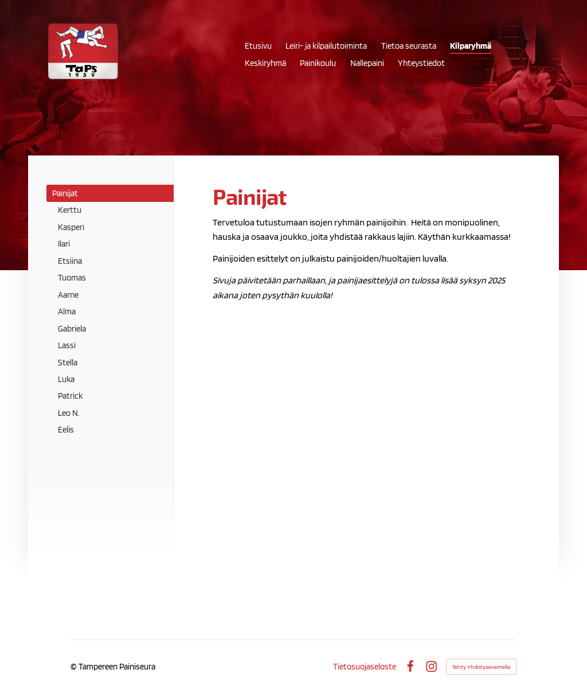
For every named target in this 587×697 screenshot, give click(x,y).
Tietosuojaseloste (364, 666)
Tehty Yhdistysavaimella (481, 666)
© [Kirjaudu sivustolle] (75, 666)
